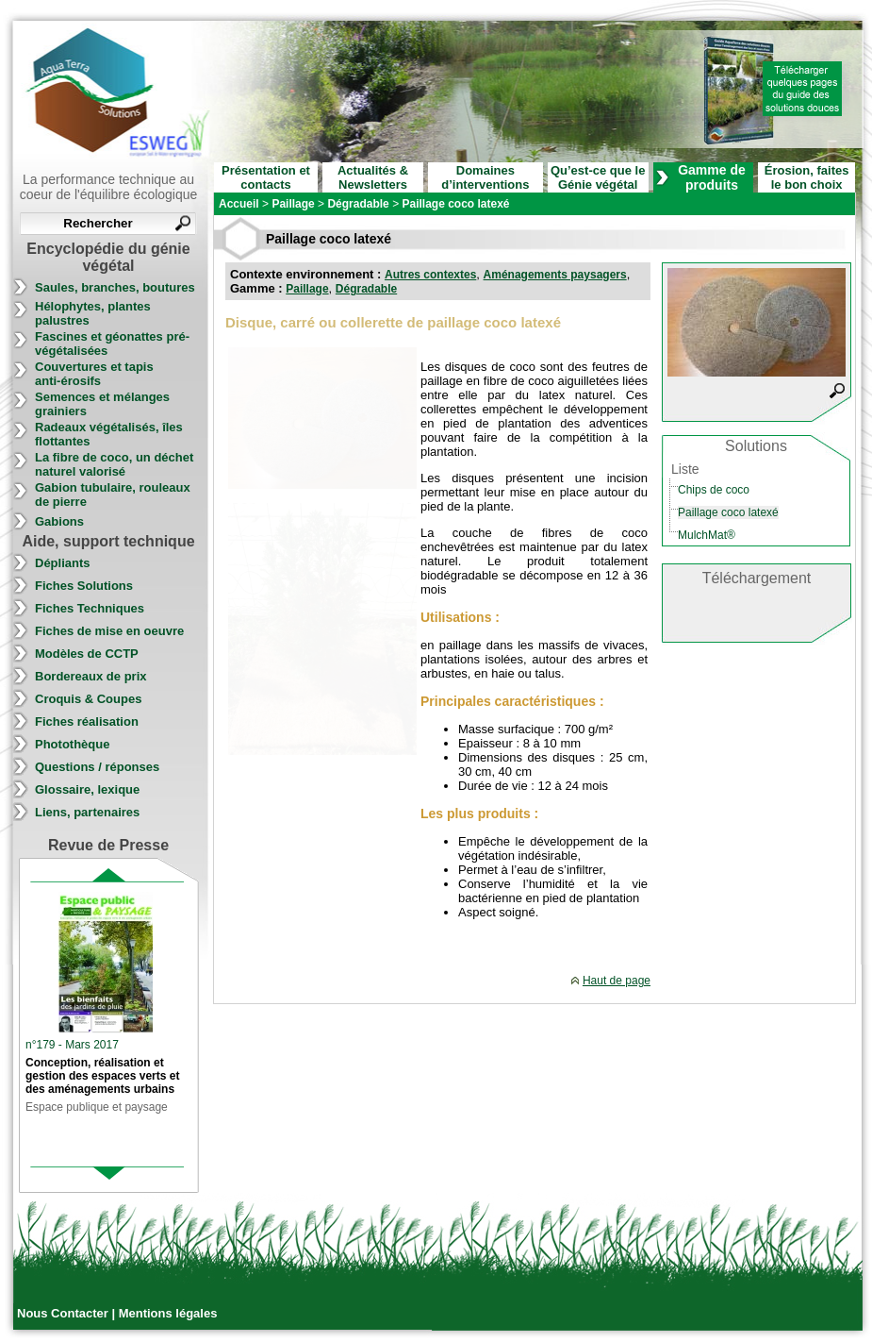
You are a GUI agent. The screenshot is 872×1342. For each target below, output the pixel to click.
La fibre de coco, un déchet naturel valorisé (114, 464)
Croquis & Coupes (88, 699)
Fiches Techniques (89, 608)
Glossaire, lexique (87, 789)
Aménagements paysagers (555, 274)
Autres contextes (430, 274)
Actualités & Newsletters (372, 177)
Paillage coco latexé (728, 512)
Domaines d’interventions (485, 177)
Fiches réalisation (87, 721)
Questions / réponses (97, 767)
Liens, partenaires (87, 812)
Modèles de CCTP (87, 653)
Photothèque (72, 744)
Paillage (307, 288)
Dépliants (62, 563)
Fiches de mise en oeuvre (109, 631)
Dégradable (366, 288)
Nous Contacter (64, 1313)
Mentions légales (168, 1313)
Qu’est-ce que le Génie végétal (598, 177)
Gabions (59, 521)
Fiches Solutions (84, 586)
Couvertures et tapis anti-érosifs (94, 374)
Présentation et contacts (266, 177)
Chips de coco (713, 489)
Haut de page (616, 980)
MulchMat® (706, 535)
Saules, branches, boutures (115, 287)
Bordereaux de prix (91, 676)
